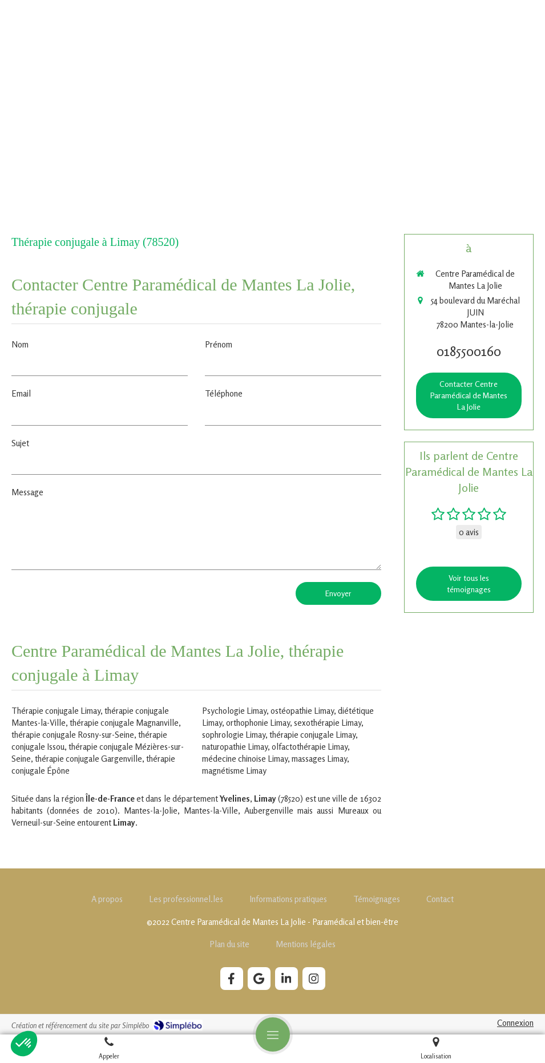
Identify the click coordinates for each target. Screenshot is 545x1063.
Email (21, 393)
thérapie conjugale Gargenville (88, 758)
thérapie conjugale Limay (312, 734)
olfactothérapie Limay (310, 746)
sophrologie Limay (233, 734)
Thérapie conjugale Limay (55, 710)
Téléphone (224, 393)
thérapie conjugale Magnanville (124, 722)
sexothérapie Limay (327, 722)
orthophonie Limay (258, 722)
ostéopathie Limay (302, 710)
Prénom (218, 344)
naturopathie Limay (235, 746)
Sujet (20, 443)
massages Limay (319, 758)
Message (27, 492)
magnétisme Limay (234, 770)
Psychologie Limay (234, 710)
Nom (20, 344)
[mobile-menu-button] (273, 1034)
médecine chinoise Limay (245, 758)
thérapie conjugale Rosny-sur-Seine (72, 734)
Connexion (515, 1022)
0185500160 (469, 351)
